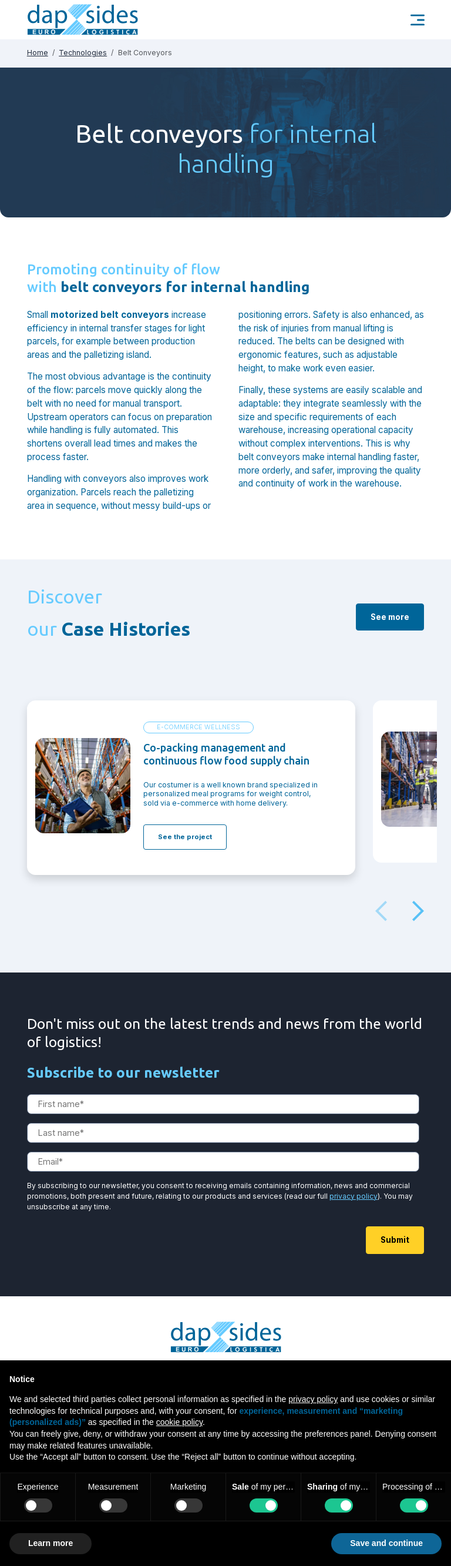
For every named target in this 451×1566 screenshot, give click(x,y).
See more (390, 631)
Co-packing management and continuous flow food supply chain (226, 761)
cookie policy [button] (179, 1422)
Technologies (83, 52)
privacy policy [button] (313, 1399)
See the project (185, 844)
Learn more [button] (50, 1543)
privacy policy (353, 1210)
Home (37, 52)
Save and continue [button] (386, 1543)
